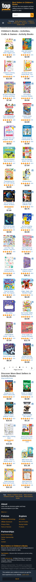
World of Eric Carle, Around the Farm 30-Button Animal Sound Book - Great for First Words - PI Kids (27, 437)
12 (26, 367)
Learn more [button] (25, 574)
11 (23, 367)
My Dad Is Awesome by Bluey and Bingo (9, 95)
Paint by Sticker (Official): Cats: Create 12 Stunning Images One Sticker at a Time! (27, 203)
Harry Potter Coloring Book (9, 437)
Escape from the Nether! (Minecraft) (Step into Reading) (27, 357)
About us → (4, 512)
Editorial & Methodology (8, 519)
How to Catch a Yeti (9, 356)
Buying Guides (23, 524)
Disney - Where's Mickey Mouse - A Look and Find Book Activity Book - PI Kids (9, 460)
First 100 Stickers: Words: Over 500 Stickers (27, 160)
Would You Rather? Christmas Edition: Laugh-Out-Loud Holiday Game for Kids (27, 394)
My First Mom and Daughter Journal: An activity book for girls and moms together (9, 138)
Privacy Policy (5, 524)
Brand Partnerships (7, 534)
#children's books (9, 496)
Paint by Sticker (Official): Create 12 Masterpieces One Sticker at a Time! (9, 415)
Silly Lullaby (9, 313)
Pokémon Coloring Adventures (8, 73)
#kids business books (24, 497)
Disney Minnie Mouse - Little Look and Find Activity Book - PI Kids (9, 335)
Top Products (5, 553)
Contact (3, 542)
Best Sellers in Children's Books (14, 546)
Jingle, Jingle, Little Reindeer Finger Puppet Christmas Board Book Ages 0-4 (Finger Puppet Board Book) (27, 292)
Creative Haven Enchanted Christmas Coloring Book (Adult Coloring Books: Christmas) (27, 117)
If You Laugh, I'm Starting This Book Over (27, 335)
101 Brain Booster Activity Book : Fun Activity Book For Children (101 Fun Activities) (27, 73)
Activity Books (26, 34)
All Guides (22, 519)
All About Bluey (26, 181)
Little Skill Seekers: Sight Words (27, 51)
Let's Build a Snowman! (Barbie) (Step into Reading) (27, 95)
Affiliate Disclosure (6, 522)
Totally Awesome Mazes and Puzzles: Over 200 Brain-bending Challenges (9, 482)
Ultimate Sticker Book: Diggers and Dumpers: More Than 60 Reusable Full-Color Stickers (9, 52)
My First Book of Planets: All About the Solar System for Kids (9, 203)
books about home (20, 21)
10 (19, 367)
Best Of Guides (23, 522)
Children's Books (9, 31)
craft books (16, 23)
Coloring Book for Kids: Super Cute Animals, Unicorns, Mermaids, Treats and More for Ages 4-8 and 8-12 (27, 248)
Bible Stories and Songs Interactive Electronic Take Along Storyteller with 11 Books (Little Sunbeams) (27, 460)
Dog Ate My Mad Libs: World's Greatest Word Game (27, 415)
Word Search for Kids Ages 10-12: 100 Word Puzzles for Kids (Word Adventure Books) (27, 482)
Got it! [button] (17, 579)
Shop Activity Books (7, 378)
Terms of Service (6, 527)
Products (21, 527)
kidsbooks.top (8, 558)
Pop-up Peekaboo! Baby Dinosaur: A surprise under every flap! (9, 160)
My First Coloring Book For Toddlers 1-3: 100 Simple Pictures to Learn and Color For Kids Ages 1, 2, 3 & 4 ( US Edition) (27, 227)
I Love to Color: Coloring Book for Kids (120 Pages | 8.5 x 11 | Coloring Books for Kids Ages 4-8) (9, 270)
